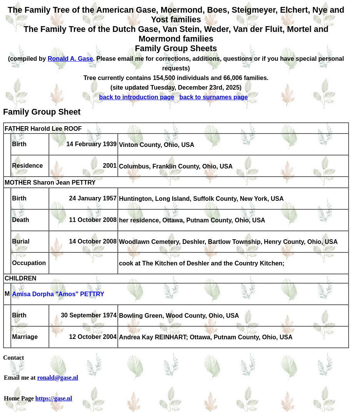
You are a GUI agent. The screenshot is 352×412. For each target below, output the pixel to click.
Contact (13, 357)
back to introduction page (136, 97)
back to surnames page (213, 97)
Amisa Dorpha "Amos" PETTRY (58, 294)
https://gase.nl (53, 398)
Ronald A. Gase (70, 58)
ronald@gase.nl (57, 377)
